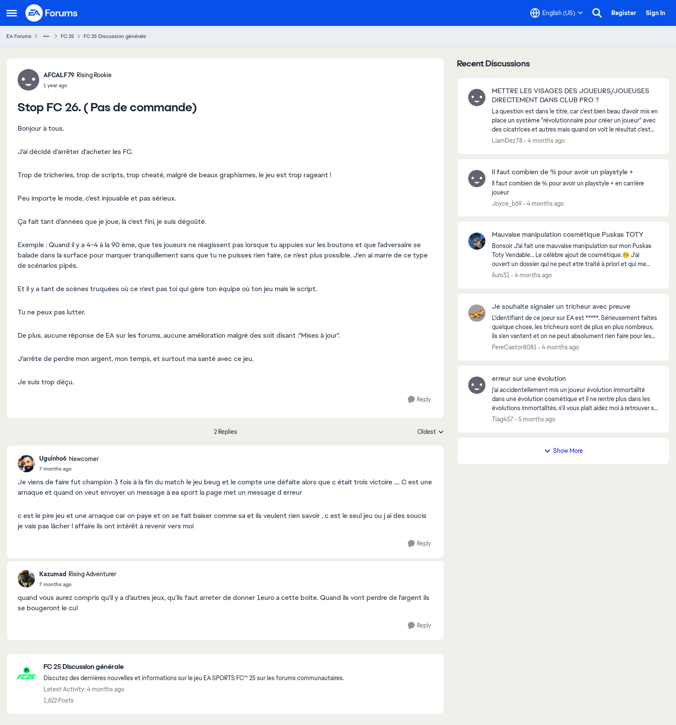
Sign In (655, 13)
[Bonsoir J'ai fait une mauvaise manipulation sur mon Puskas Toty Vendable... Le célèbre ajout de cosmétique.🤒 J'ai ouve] (575, 255)
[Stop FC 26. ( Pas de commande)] (69, 469)
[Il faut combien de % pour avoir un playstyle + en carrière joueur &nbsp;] (575, 188)
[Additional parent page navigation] (46, 36)
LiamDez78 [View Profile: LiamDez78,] (507, 140)
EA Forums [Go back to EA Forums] (18, 36)
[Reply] (419, 399)
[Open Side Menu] (11, 12)
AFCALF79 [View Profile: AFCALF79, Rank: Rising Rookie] (59, 75)
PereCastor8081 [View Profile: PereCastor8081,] (514, 347)
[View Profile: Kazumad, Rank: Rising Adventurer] (26, 578)
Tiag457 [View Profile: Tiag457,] (502, 419)
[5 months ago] (535, 419)
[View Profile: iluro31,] (476, 241)
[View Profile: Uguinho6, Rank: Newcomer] (26, 463)
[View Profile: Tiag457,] (476, 385)
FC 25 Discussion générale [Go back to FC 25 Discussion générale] (115, 36)
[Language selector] (556, 13)
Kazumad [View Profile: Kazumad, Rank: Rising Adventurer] (52, 574)
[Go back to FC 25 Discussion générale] (194, 667)
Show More (563, 451)
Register (623, 13)
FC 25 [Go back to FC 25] (67, 36)
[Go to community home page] (51, 13)
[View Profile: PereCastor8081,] (476, 313)
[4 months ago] (544, 140)
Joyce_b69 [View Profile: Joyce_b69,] (507, 203)
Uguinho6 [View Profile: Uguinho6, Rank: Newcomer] (53, 458)
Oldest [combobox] (430, 432)
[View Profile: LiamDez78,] (476, 97)
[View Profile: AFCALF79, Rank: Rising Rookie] (28, 80)
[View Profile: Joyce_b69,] (476, 178)
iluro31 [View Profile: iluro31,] (501, 275)
